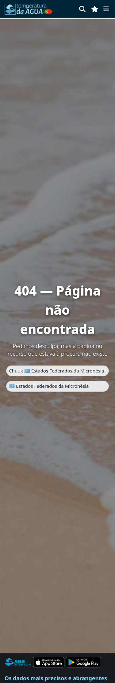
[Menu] (106, 9)
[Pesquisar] (82, 9)
